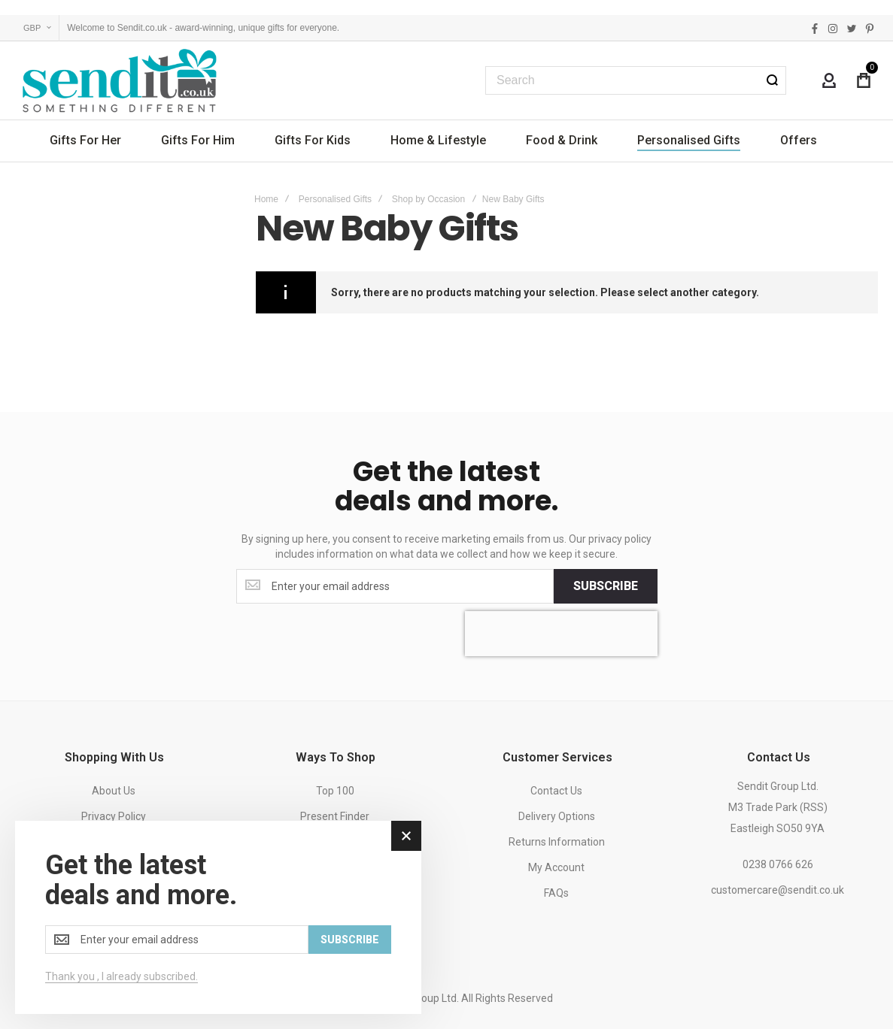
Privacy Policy (113, 816)
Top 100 (335, 791)
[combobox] (635, 80)
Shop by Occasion (428, 199)
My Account (556, 867)
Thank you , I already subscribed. (121, 976)
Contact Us (556, 791)
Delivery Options (556, 816)
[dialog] (218, 917)
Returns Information (557, 842)
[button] (37, 28)
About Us (113, 791)
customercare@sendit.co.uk (777, 890)
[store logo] (120, 80)
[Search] (772, 80)
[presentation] (561, 633)
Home (266, 199)
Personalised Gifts (335, 199)
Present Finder (334, 816)
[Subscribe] (606, 586)
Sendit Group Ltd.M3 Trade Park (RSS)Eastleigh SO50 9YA (778, 807)
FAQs (556, 893)
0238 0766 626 (778, 864)
